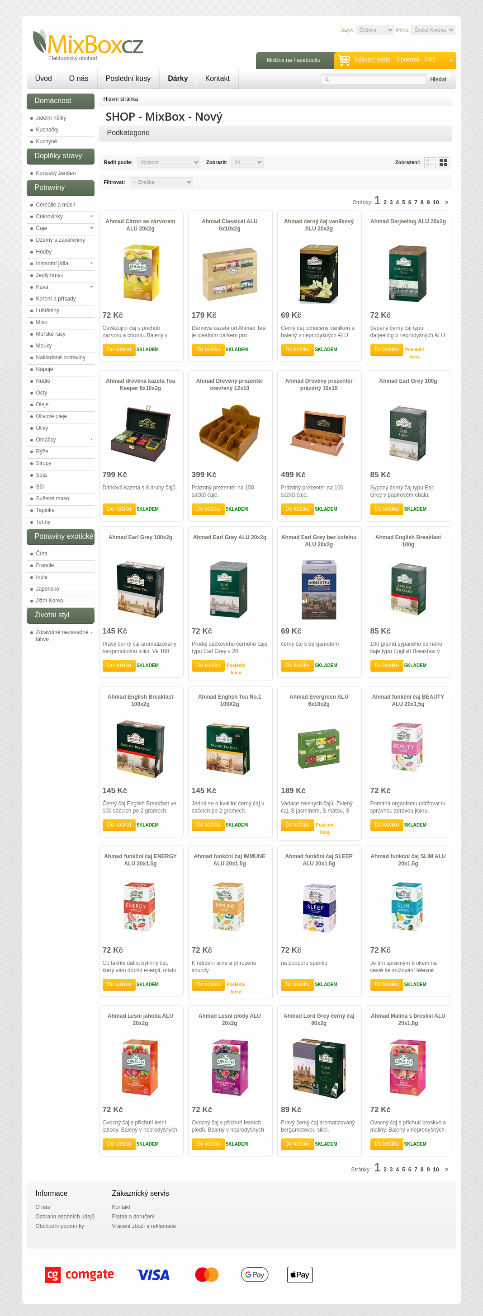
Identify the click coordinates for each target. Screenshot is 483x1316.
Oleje (42, 404)
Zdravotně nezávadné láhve (62, 635)
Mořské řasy (51, 334)
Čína (41, 553)
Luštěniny (47, 310)
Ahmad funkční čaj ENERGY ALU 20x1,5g (140, 860)
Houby (44, 252)
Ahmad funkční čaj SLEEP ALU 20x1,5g (319, 860)
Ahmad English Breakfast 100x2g (140, 700)
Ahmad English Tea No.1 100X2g (229, 700)
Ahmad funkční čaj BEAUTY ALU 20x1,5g (408, 700)
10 (436, 202)
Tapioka (45, 510)
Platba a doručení (133, 1216)
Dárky (178, 78)
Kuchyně (46, 141)
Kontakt (217, 78)
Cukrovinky (49, 216)
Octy (41, 393)
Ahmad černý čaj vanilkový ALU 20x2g (319, 225)
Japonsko (47, 589)
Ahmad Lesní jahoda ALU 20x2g (140, 1019)
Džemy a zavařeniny (60, 240)
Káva (42, 287)
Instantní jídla (52, 263)
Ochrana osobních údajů (65, 1216)
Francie (45, 565)
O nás (79, 78)
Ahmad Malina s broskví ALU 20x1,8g (408, 1019)
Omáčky (46, 440)
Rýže (42, 451)
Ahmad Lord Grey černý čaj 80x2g (319, 1019)
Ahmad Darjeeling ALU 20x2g (408, 221)
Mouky (44, 346)
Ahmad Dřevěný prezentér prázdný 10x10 (319, 384)
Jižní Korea (49, 600)
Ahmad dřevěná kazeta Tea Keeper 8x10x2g (140, 384)
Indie (42, 577)
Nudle (43, 381)
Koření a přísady (56, 299)
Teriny (43, 522)
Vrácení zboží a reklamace (144, 1226)
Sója (41, 475)
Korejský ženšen (56, 173)
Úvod (43, 78)
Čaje (41, 228)
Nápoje (44, 369)
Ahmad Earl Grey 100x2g (140, 537)
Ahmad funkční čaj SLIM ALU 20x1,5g (407, 860)
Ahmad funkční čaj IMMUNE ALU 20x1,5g (230, 860)
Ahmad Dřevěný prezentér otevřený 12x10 (229, 384)
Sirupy (44, 463)
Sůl (40, 487)
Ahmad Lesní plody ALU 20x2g (230, 1019)
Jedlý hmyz (49, 275)
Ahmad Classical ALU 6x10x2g (230, 225)
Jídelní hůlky (51, 118)
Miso (41, 322)
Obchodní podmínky (60, 1226)
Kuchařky (47, 130)
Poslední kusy (128, 78)
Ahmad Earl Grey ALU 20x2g (229, 537)
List (430, 162)
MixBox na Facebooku (294, 60)
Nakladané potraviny (60, 357)
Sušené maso (52, 498)
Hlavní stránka (121, 99)
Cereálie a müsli (55, 205)
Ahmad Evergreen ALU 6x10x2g (318, 700)
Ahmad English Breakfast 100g (408, 541)
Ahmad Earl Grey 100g (408, 381)
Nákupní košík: (373, 59)
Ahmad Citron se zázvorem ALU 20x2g (140, 225)
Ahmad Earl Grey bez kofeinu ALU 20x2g (319, 541)
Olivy (42, 428)
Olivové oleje (51, 416)
